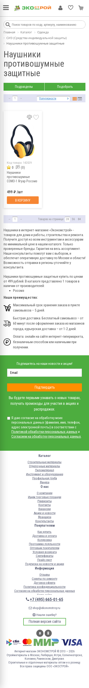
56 (73, 219)
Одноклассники (48, 633)
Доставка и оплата (44, 536)
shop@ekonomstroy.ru (44, 608)
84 (79, 219)
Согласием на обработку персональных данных (46, 436)
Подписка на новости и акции (44, 564)
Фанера (44, 482)
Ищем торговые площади (44, 497)
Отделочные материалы (44, 466)
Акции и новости (45, 513)
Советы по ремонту (44, 578)
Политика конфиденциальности (44, 587)
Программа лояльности (44, 544)
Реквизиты (44, 501)
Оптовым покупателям (44, 548)
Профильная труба (44, 478)
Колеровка (44, 540)
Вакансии (44, 509)
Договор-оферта (44, 582)
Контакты (44, 505)
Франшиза (44, 517)
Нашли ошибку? (45, 615)
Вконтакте (39, 633)
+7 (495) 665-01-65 (46, 599)
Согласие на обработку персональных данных (44, 591)
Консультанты (44, 521)
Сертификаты (44, 556)
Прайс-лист (44, 560)
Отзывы (44, 574)
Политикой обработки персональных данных (44, 432)
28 (67, 219)
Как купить (44, 532)
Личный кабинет (60, 7)
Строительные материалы (44, 462)
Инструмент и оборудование (44, 474)
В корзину (22, 200)
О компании (44, 493)
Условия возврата (45, 552)
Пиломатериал (44, 470)
